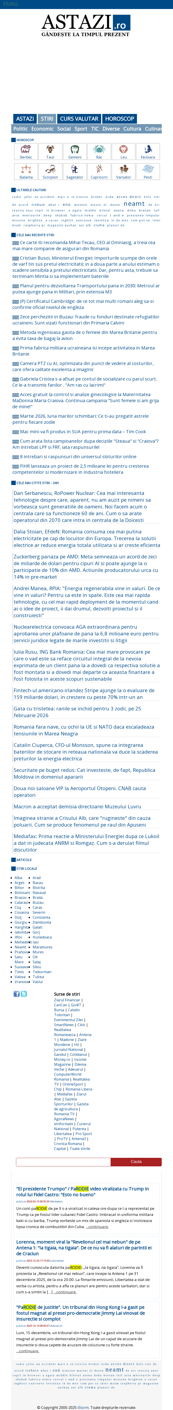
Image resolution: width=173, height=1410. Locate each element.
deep (47, 215)
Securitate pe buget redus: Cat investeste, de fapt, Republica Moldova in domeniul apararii (84, 773)
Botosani (22, 892)
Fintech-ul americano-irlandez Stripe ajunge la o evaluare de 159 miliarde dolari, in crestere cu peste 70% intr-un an (84, 693)
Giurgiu (21, 922)
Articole (24, 860)
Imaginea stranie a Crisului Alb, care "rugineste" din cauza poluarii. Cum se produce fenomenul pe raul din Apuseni (82, 821)
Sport (81, 128)
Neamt (20, 947)
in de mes (120, 220)
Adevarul (75, 1069)
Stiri (47, 118)
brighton (35, 220)
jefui (28, 197)
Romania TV (64, 1113)
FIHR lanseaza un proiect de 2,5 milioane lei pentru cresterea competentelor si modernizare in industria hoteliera (80, 469)
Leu (124, 157)
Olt (35, 956)
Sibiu (37, 966)
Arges (20, 882)
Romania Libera (79, 1089)
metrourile (32, 215)
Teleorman (42, 971)
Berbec (26, 157)
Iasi (36, 942)
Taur (50, 157)
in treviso (80, 197)
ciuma (99, 225)
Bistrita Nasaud (39, 890)
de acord (20, 205)
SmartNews (64, 1024)
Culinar (153, 128)
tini (157, 197)
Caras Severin (39, 910)
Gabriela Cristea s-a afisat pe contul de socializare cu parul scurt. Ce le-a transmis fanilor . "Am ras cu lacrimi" (84, 382)
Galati (37, 927)
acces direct (129, 196)
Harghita (22, 927)
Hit (76, 1044)
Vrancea (21, 981)
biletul (105, 210)
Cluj (18, 907)
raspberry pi (34, 225)
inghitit (67, 220)
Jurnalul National (68, 1049)
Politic (20, 128)
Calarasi (21, 902)
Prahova (22, 952)
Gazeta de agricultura (71, 1106)
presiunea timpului (143, 215)
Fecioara (148, 157)
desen (115, 205)
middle (90, 210)
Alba (18, 877)
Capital (60, 1148)
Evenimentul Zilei (68, 1019)
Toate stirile (80, 1148)
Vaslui (38, 981)
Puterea (79, 1128)
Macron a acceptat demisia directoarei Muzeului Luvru (77, 806)
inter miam (109, 1383)
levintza (102, 220)
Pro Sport (83, 1133)
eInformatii (63, 1123)
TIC (95, 128)
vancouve (84, 220)
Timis (19, 971)
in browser (55, 210)
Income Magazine (70, 1062)
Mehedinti (23, 942)
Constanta (41, 917)
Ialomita (21, 932)
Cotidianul (78, 1054)
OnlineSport (73, 1084)
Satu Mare (19, 959)
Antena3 (79, 1138)
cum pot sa (140, 220)
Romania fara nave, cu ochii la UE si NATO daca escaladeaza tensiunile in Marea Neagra (84, 730)
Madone (67, 1039)
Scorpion (50, 177)
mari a (63, 197)
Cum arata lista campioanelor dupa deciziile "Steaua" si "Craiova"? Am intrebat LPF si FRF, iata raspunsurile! (85, 444)
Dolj (18, 917)
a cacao (52, 220)
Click (81, 1024)
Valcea (20, 976)
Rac (99, 157)
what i (53, 205)
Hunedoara (42, 937)
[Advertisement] (86, 74)
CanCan (60, 1004)
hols (147, 197)
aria (15, 215)
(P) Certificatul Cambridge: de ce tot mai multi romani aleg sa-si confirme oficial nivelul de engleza (83, 304)
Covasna (22, 912)
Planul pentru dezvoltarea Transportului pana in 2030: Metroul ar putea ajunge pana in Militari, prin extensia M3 (86, 289)
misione (18, 220)
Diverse (111, 128)
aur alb (85, 225)
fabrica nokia (82, 215)
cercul (102, 215)
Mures (38, 952)
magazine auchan (62, 225)
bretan (145, 210)
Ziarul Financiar (67, 999)
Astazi (25, 118)
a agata (75, 210)
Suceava (21, 966)
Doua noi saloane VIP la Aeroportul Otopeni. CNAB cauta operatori (80, 791)
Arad (37, 877)
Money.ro (62, 1059)
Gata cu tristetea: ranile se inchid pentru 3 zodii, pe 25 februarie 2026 (77, 712)
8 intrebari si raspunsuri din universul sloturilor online (78, 456)
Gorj (36, 932)
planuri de (116, 225)
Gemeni (74, 157)
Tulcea (38, 976)
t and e (117, 215)
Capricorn (99, 177)
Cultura (132, 128)
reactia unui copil (27, 210)
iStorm (83, 1407)
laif (157, 210)
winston (80, 205)
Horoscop (119, 118)
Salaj (37, 961)
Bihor (19, 887)
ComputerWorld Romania (67, 1077)
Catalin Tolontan (67, 1012)
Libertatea (63, 1133)
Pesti (148, 177)
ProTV (62, 1138)
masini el (99, 205)
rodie (16, 197)
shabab (61, 215)
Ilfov (18, 937)
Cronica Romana (68, 1143)
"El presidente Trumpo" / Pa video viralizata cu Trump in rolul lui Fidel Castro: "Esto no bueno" (82, 1192)
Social (64, 128)
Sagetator (74, 177)
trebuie (38, 204)
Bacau (38, 882)
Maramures (42, 947)
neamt (134, 203)
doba (131, 210)
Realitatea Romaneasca (64, 1032)
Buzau (38, 902)
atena (119, 210)
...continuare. (97, 1226)
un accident (45, 197)
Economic (42, 128)
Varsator (123, 177)
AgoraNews (64, 1118)
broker (97, 197)
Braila (38, 897)
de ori (154, 205)
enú (67, 204)
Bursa (59, 1009)
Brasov (21, 897)
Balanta (26, 177)
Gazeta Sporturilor (65, 1101)
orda (109, 197)
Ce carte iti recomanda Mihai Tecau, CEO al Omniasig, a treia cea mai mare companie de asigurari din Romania (83, 245)
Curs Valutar (79, 118)
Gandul (60, 1054)
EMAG (10, 3)
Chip (58, 1089)
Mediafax (65, 1094)
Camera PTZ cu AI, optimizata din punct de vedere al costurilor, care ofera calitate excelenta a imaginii (83, 366)
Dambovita (42, 922)
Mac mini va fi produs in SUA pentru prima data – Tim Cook (83, 431)
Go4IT (76, 1004)
